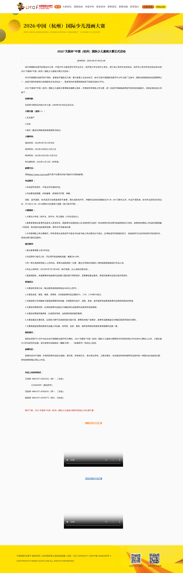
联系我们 (134, 6)
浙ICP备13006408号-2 (100, 556)
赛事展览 (112, 6)
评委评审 (89, 6)
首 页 (57, 6)
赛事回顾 (123, 6)
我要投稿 (78, 6)
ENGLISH (160, 7)
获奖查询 (100, 6)
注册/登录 (148, 7)
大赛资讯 (67, 6)
